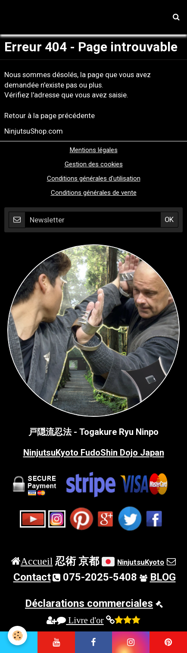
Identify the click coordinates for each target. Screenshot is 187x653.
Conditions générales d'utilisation (93, 178)
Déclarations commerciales (89, 603)
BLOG (163, 577)
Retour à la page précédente (49, 115)
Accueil (37, 561)
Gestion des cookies (94, 164)
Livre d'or (80, 620)
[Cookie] (17, 635)
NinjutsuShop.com (33, 131)
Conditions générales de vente (94, 193)
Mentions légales (94, 150)
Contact (32, 577)
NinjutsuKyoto (140, 562)
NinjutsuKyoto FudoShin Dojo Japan (93, 452)
